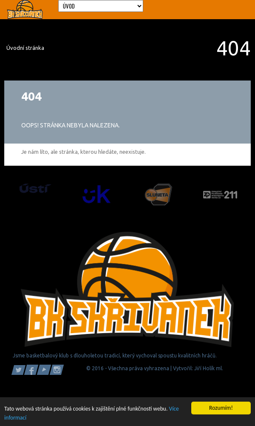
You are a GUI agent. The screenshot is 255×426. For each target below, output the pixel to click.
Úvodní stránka (25, 48)
